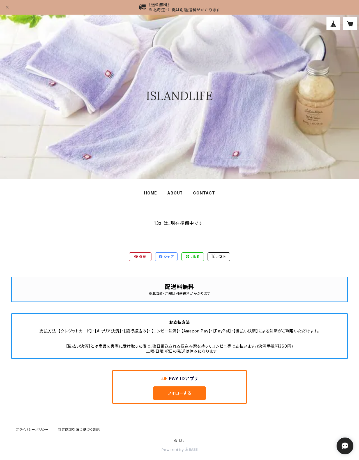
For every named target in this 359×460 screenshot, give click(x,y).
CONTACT (204, 193)
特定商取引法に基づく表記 (79, 429)
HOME (150, 193)
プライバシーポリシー (32, 429)
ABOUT (175, 193)
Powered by (179, 450)
